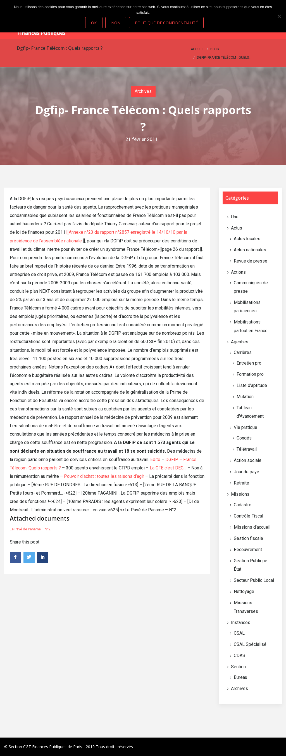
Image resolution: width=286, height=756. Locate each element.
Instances (240, 622)
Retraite (241, 483)
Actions (238, 272)
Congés (244, 438)
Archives (143, 91)
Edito (155, 459)
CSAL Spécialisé (250, 644)
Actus (236, 228)
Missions (240, 494)
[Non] (279, 16)
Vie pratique (245, 427)
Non (115, 22)
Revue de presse (250, 261)
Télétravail (247, 449)
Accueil (197, 49)
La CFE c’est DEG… (168, 468)
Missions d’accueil (252, 527)
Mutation (245, 396)
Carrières (243, 352)
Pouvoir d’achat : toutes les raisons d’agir (104, 476)
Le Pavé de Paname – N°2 (30, 529)
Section (238, 666)
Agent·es (239, 341)
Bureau (240, 677)
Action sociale (247, 460)
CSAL (239, 633)
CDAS (239, 655)
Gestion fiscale (248, 538)
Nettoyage (244, 591)
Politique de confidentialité (166, 22)
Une (235, 216)
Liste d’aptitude (252, 385)
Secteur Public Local (254, 580)
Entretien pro (249, 363)
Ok (94, 22)
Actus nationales (250, 249)
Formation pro (250, 374)
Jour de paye (246, 471)
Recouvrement (248, 549)
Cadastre (242, 504)
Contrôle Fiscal (248, 516)
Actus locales (247, 238)
